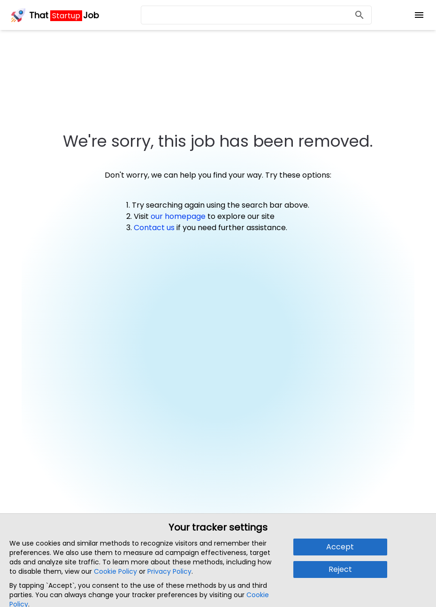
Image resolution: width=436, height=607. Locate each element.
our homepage (178, 216)
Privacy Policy (169, 571)
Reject (340, 569)
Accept (340, 546)
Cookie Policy (115, 571)
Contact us (154, 227)
